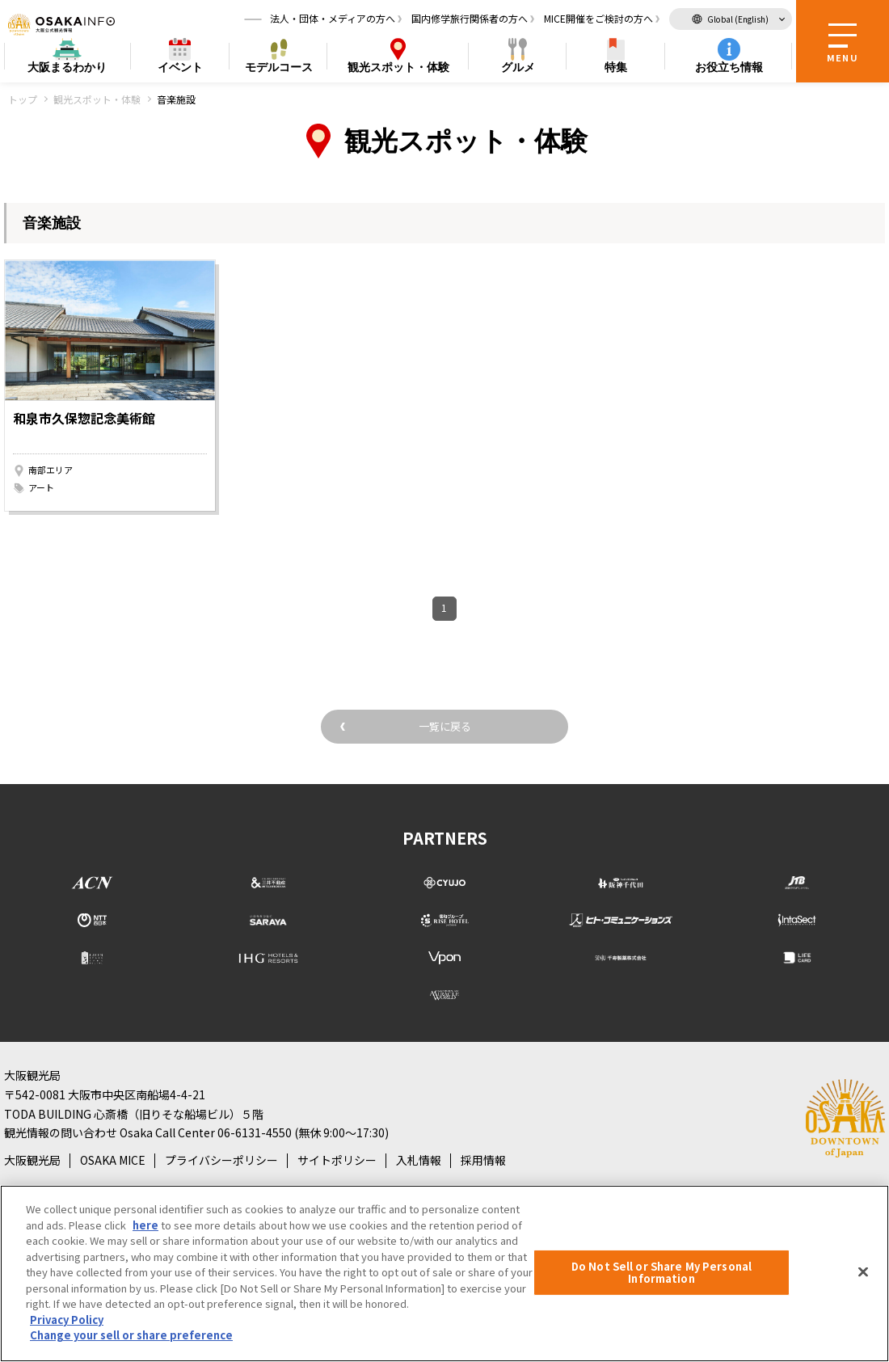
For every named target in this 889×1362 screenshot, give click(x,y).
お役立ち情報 (729, 69)
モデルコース (279, 69)
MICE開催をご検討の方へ (598, 20)
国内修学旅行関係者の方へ (469, 20)
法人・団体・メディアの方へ (332, 20)
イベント (180, 69)
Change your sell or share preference (131, 1335)
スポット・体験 (398, 70)
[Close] (863, 1271)
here (145, 1225)
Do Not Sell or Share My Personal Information (661, 1273)
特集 (616, 69)
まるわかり (67, 70)
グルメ (518, 69)
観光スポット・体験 (97, 99)
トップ (22, 99)
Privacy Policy (66, 1319)
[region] (444, 1273)
